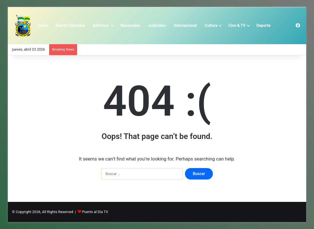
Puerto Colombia (70, 25)
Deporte (263, 25)
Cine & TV (237, 25)
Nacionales (130, 25)
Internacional (185, 25)
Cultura (211, 25)
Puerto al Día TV (95, 212)
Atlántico (101, 25)
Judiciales (157, 25)
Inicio (43, 25)
